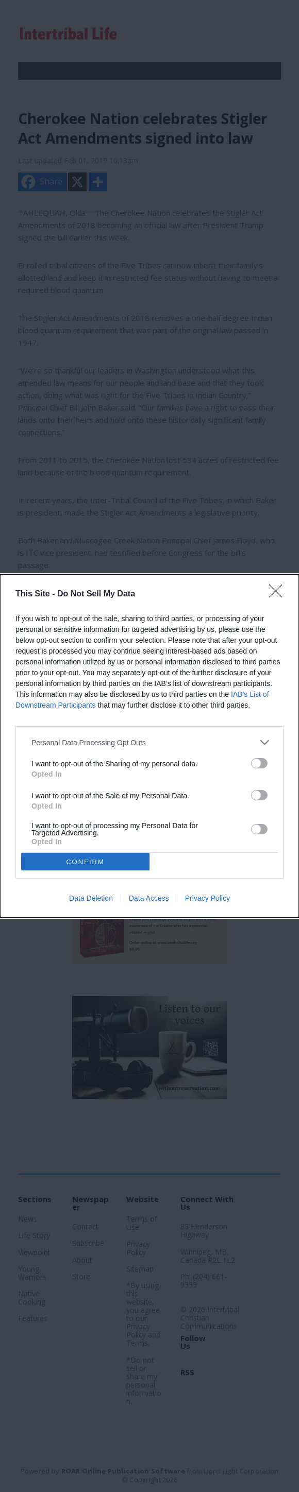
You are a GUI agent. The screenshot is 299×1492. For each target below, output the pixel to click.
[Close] (279, 594)
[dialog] (149, 746)
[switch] (259, 763)
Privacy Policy (207, 898)
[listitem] (149, 742)
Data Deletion (91, 898)
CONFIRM (85, 862)
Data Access (149, 898)
